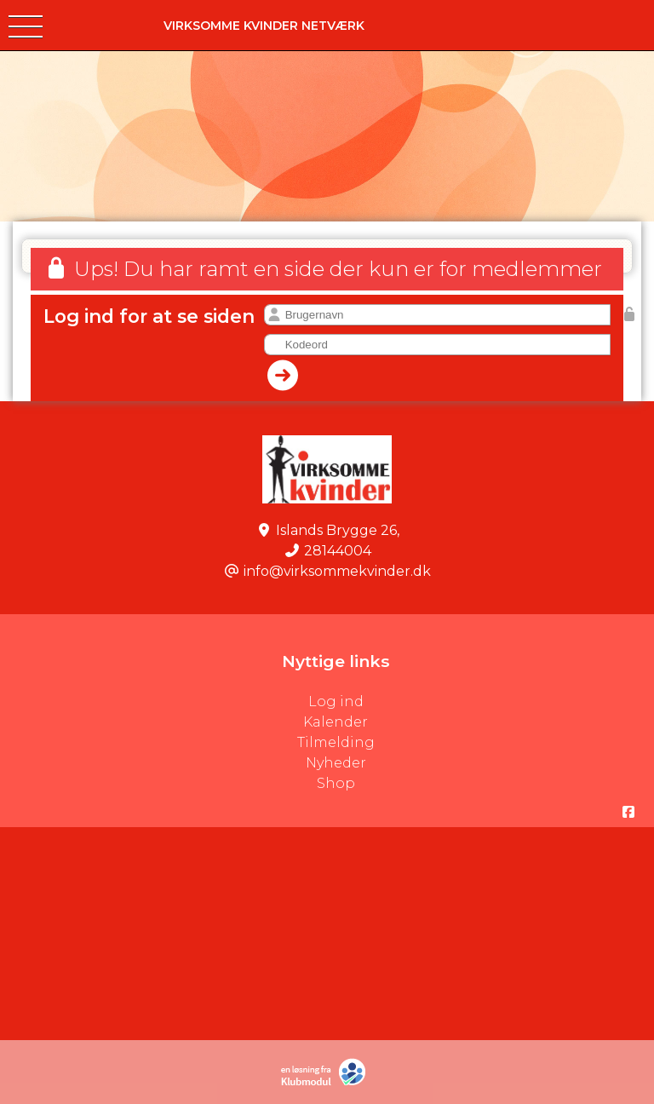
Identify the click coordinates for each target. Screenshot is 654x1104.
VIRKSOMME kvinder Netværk (264, 25)
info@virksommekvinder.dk (337, 571)
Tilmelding (336, 742)
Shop (336, 783)
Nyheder (336, 763)
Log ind (481, 702)
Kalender (335, 722)
